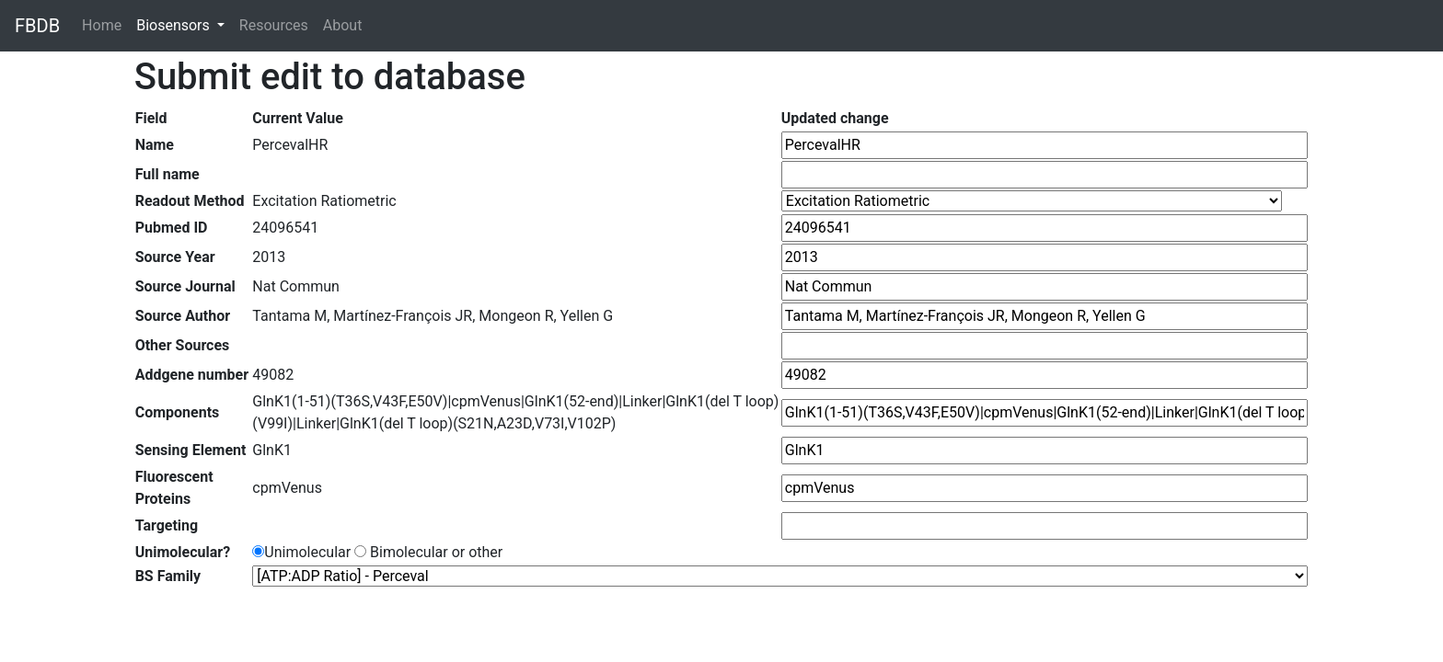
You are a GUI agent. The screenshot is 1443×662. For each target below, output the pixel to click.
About (343, 25)
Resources (273, 25)
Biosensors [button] (175, 25)
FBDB (37, 26)
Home (105, 24)
